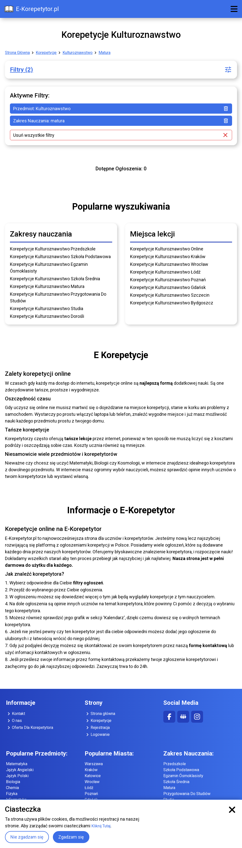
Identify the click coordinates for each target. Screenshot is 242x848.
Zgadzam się (71, 837)
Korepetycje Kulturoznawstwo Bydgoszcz (171, 302)
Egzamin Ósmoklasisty (183, 775)
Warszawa (94, 763)
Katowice (93, 775)
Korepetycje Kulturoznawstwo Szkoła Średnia (55, 278)
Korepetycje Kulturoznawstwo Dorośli (47, 316)
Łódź (89, 787)
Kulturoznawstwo (78, 52)
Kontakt (15, 714)
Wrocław (92, 781)
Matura (104, 52)
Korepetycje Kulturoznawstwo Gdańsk (168, 287)
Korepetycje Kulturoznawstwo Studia (46, 308)
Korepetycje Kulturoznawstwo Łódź (165, 272)
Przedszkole (174, 763)
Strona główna (100, 714)
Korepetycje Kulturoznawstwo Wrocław (169, 264)
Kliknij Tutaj (100, 826)
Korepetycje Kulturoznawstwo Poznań (168, 279)
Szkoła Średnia (176, 781)
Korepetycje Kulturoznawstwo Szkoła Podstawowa (60, 256)
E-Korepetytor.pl (31, 9)
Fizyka (11, 793)
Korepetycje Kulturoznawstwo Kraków (168, 256)
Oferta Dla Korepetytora (29, 728)
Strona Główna (17, 52)
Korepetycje (46, 52)
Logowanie (97, 735)
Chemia (12, 787)
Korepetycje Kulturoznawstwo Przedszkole (53, 248)
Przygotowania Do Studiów (186, 793)
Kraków (91, 769)
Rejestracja (97, 728)
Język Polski (17, 775)
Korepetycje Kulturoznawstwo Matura (47, 286)
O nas (14, 721)
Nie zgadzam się (26, 837)
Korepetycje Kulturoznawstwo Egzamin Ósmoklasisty (49, 268)
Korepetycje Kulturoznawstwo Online (166, 248)
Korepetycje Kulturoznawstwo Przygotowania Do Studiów (58, 297)
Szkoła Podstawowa (181, 769)
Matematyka (16, 763)
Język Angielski (20, 769)
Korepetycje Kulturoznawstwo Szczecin (169, 295)
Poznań (91, 793)
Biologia (13, 781)
